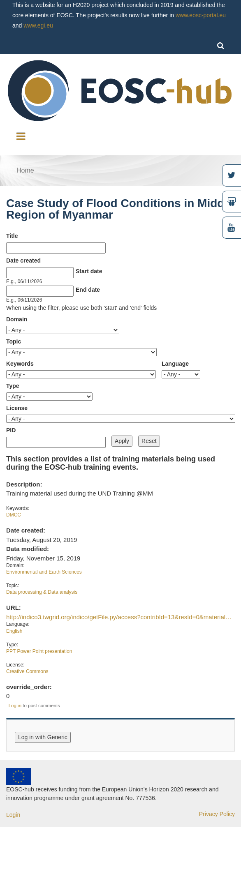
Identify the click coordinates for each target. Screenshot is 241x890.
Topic (13, 341)
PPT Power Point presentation (39, 651)
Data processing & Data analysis (41, 592)
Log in (15, 705)
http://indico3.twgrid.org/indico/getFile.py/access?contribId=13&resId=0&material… (119, 616)
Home (25, 170)
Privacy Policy (217, 814)
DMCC (13, 515)
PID (11, 430)
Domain (16, 319)
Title (12, 236)
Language (175, 363)
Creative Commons (27, 671)
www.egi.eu (38, 25)
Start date (89, 271)
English (14, 631)
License (17, 408)
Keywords (20, 363)
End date (88, 289)
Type (12, 386)
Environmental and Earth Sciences (44, 572)
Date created (23, 260)
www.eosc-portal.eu (201, 15)
